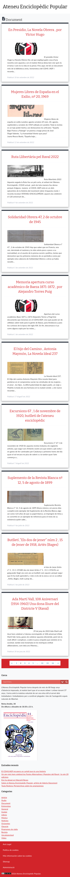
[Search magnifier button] (66, 682)
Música (4, 818)
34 (53, 663)
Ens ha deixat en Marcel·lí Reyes (14, 780)
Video (3, 838)
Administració (8, 867)
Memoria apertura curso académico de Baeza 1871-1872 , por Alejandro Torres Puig (35, 286)
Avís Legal (7, 844)
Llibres (4, 815)
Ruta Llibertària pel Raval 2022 (35, 157)
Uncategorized (7, 835)
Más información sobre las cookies (17, 856)
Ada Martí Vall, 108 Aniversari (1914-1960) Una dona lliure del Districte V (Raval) (35, 603)
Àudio (3, 800)
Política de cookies (11, 850)
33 (47, 663)
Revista (4, 832)
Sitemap (6, 861)
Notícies (4, 820)
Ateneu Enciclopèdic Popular (35, 7)
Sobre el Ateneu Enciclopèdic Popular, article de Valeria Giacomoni (29, 783)
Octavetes (5, 823)
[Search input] (27, 682)
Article (4, 797)
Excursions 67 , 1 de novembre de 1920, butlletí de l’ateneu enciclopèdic (35, 415)
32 (42, 663)
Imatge (4, 812)
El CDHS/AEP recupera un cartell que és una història (23, 771)
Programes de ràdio (9, 829)
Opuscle (4, 826)
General (4, 809)
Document (5, 803)
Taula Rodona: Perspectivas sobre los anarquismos (22, 786)
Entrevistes (6, 806)
